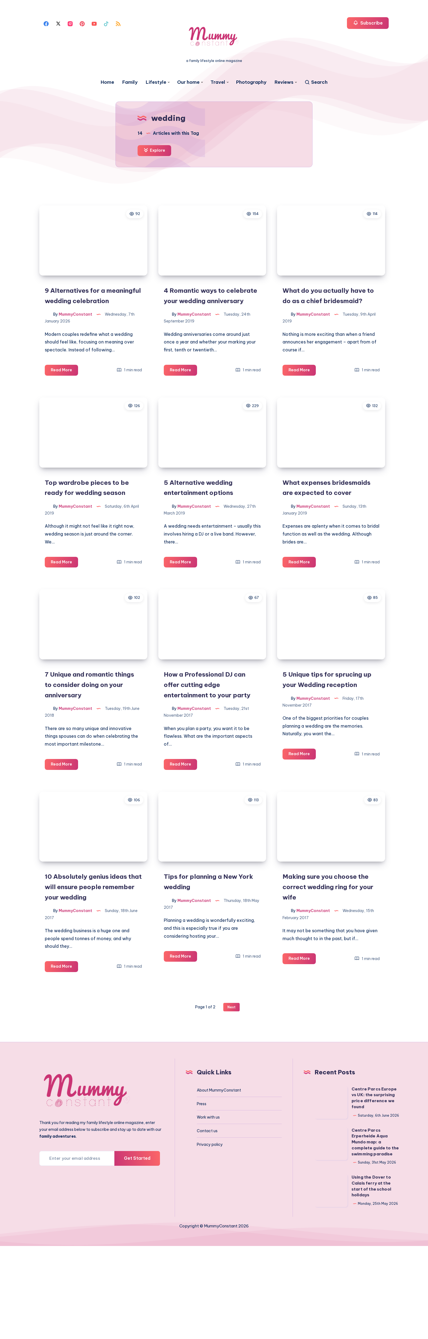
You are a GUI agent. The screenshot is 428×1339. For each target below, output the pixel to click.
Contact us (207, 1223)
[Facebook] (46, 23)
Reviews (284, 82)
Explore (155, 151)
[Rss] (118, 23)
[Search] (316, 82)
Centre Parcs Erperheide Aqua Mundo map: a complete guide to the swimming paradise (375, 1234)
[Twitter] (58, 23)
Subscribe (368, 23)
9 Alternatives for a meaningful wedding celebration (81, 313)
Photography (251, 82)
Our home (188, 82)
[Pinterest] (82, 23)
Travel (217, 82)
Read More (66, 397)
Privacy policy (210, 1237)
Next (231, 1100)
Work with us (208, 1210)
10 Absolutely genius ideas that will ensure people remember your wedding (92, 976)
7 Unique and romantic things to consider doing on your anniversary (88, 748)
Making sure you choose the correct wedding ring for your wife (327, 976)
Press (201, 1196)
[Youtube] (94, 23)
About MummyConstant (219, 1182)
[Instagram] (70, 23)
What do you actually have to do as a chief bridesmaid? (330, 313)
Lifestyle (156, 82)
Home (107, 82)
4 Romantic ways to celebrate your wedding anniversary (206, 313)
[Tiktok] (106, 23)
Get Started (137, 1251)
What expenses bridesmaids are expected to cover (329, 530)
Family (130, 82)
